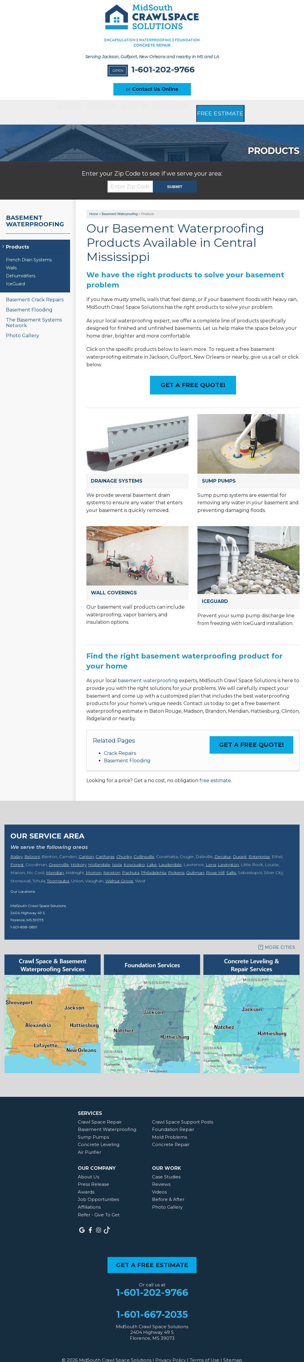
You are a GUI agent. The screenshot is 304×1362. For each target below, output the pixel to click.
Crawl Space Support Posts (182, 1112)
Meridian (55, 862)
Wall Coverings (114, 582)
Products (17, 237)
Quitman (195, 862)
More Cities (280, 937)
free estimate (215, 770)
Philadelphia (153, 862)
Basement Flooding (127, 751)
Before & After (168, 1189)
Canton (86, 846)
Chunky (124, 846)
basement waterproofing (148, 670)
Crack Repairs (120, 743)
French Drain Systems (29, 249)
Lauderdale (170, 854)
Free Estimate (239, 107)
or (152, 89)
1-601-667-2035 (152, 1304)
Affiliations (89, 1197)
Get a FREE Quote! (251, 734)
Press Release (93, 1174)
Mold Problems (169, 1127)
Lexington (228, 854)
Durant (240, 846)
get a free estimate (152, 1254)
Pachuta (130, 862)
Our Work (100, 107)
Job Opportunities (98, 1189)
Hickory (78, 854)
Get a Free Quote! (193, 374)
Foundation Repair (173, 1119)
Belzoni (32, 846)
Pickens (176, 862)
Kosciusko (134, 854)
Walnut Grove (119, 870)
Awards (86, 1182)
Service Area (187, 107)
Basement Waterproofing (35, 210)
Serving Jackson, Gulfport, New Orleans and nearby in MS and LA (152, 56)
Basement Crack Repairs (35, 289)
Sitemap (232, 1350)
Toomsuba (58, 870)
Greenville (59, 854)
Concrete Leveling (98, 1134)
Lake (152, 854)
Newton (111, 862)
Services (58, 107)
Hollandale (99, 854)
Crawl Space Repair (100, 1112)
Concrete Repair (170, 1134)
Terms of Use (204, 1350)
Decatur (222, 846)
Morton (94, 862)
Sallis (231, 862)
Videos (159, 1182)
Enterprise (259, 846)
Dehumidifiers (20, 265)
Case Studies (166, 1167)
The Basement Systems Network (34, 312)
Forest (17, 854)
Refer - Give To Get (99, 1204)
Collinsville (144, 846)
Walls (11, 257)
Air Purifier (89, 1142)
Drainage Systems (116, 471)
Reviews (161, 1174)
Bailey (16, 846)
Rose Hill (215, 862)
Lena (211, 854)
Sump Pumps (219, 471)
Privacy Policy (170, 1350)
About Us (142, 107)
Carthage (105, 846)
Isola (117, 854)
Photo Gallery (22, 325)
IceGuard (215, 591)
